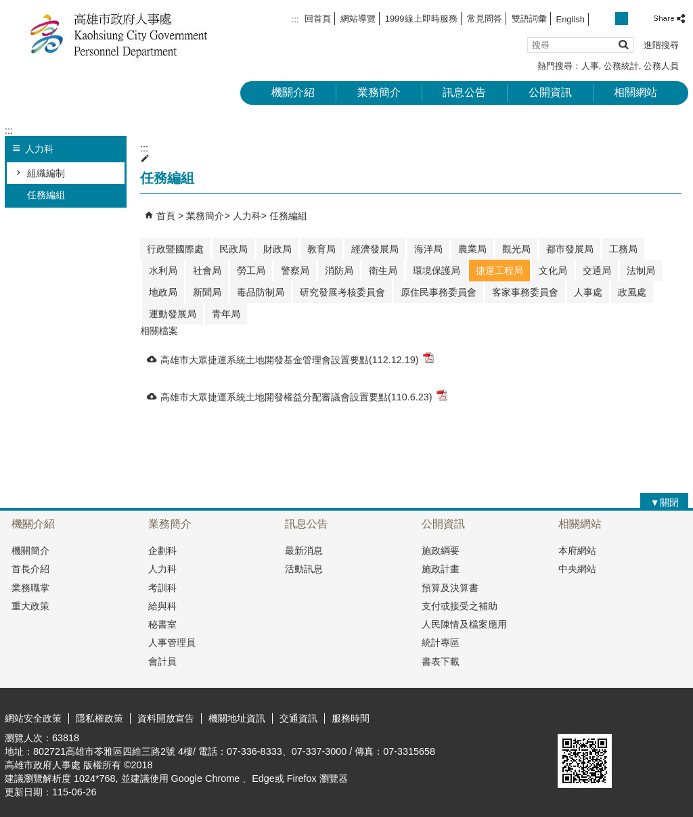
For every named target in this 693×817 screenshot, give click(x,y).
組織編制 (46, 173)
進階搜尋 (661, 45)
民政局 (233, 248)
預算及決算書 (450, 587)
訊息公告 (464, 92)
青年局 (226, 313)
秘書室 (162, 624)
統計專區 (441, 642)
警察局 (295, 270)
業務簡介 (379, 92)
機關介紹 (293, 92)
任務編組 (46, 194)
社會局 (207, 270)
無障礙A (639, 717)
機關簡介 (30, 550)
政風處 (632, 292)
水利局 (163, 270)
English (570, 19)
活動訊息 (304, 568)
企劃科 (162, 550)
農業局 (472, 248)
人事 (590, 66)
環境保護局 (436, 270)
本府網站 (577, 550)
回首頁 (318, 19)
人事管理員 (172, 642)
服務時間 (351, 718)
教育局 (321, 248)
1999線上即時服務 (421, 19)
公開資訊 (550, 92)
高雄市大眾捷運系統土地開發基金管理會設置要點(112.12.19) (297, 358)
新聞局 (207, 292)
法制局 (641, 270)
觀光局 (516, 248)
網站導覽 (358, 19)
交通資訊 (298, 718)
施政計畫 (441, 568)
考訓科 (162, 587)
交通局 (597, 270)
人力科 (247, 215)
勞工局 (251, 270)
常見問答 (484, 19)
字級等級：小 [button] (607, 18)
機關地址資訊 (236, 718)
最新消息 (304, 550)
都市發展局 (570, 248)
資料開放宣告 (165, 718)
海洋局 (428, 248)
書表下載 (441, 661)
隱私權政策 (99, 718)
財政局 (277, 248)
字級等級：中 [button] (621, 18)
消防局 (339, 270)
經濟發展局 (375, 248)
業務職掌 (30, 587)
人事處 (588, 292)
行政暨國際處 (175, 248)
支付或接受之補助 (459, 606)
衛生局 (383, 270)
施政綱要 (441, 550)
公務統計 (621, 66)
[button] (623, 44)
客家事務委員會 (525, 292)
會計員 (162, 661)
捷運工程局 (499, 270)
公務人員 (661, 66)
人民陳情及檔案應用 (464, 624)
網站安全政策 (33, 718)
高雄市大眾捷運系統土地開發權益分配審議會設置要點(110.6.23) (303, 396)
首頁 (165, 215)
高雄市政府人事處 (119, 34)
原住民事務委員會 (438, 292)
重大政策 (30, 606)
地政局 (163, 292)
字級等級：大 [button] (636, 18)
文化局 (553, 270)
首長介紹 (30, 568)
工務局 (623, 248)
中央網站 (577, 568)
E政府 (572, 716)
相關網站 (635, 92)
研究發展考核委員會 (342, 292)
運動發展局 (172, 313)
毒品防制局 (260, 292)
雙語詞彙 (529, 19)
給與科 (162, 606)
